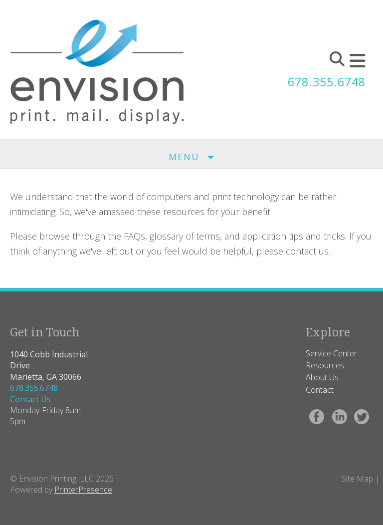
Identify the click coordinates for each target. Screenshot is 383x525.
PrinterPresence (83, 489)
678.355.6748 (324, 81)
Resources (325, 365)
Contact (320, 389)
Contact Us (30, 399)
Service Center (331, 353)
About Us (322, 377)
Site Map (357, 478)
